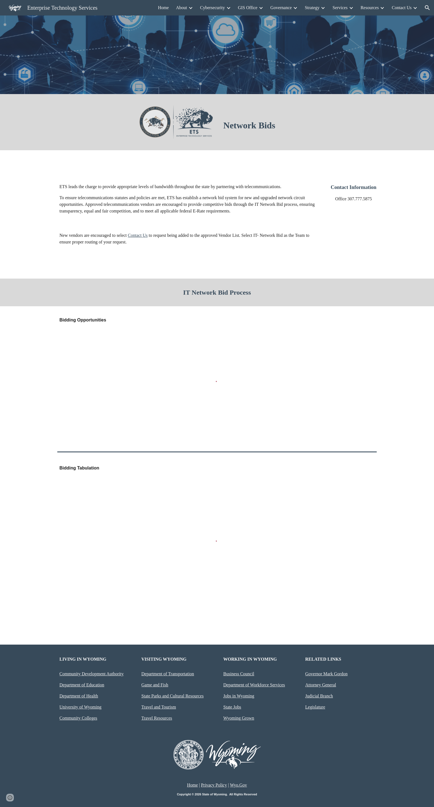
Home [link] (163, 7)
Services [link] (339, 7)
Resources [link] (370, 7)
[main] (258, 125)
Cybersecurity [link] (212, 7)
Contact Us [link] (402, 7)
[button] (427, 7)
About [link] (181, 7)
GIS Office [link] (247, 7)
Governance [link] (281, 7)
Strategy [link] (312, 7)
